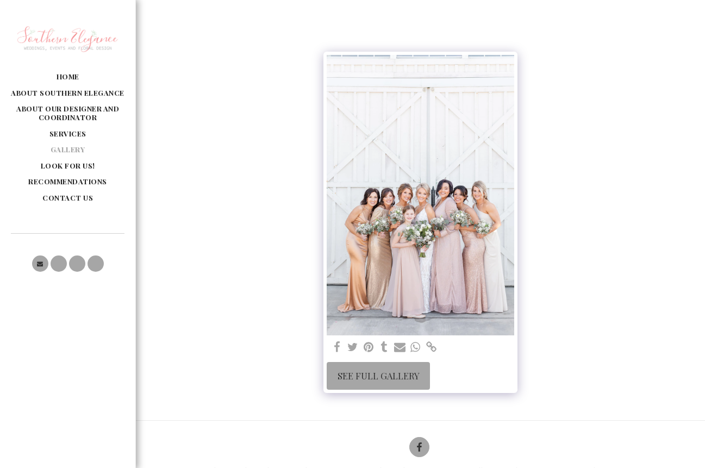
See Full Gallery (379, 376)
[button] (40, 263)
